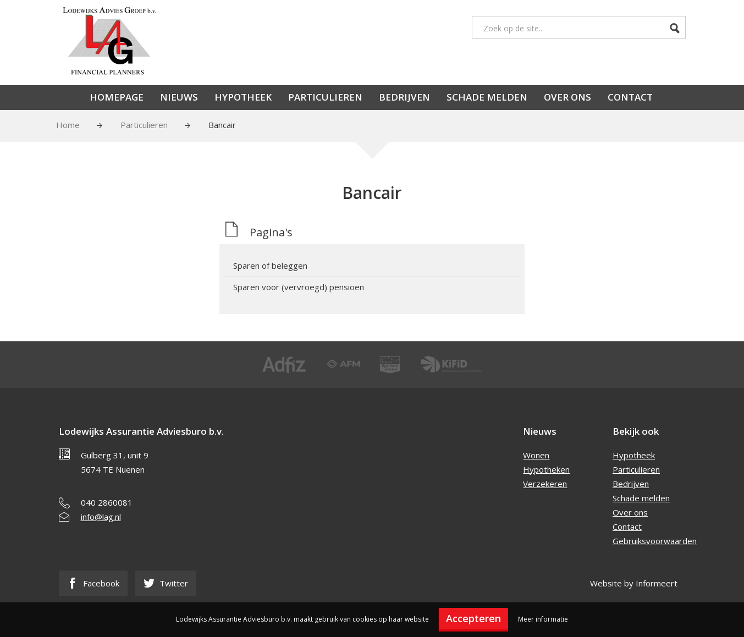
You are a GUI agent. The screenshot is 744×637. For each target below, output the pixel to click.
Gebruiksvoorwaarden (655, 540)
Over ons (567, 97)
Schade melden (487, 97)
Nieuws (179, 97)
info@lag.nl (101, 516)
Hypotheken (546, 469)
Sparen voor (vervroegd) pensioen (298, 286)
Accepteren (473, 618)
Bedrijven (404, 97)
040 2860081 (107, 502)
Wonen (536, 455)
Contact (630, 97)
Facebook (93, 583)
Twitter (166, 583)
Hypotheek (243, 97)
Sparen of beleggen (270, 265)
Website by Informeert (633, 583)
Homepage (117, 97)
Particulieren (325, 97)
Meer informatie (543, 619)
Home (68, 124)
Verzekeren (545, 483)
